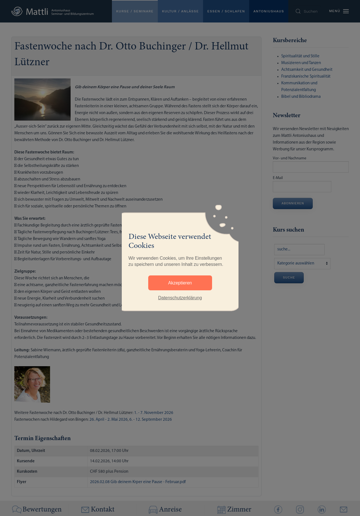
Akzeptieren (180, 282)
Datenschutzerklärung (180, 297)
